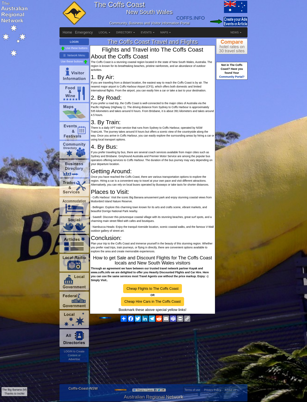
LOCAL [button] (104, 32)
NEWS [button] (235, 32)
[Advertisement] (152, 354)
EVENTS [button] (147, 32)
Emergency (84, 32)
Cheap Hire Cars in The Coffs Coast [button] (152, 302)
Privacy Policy (212, 389)
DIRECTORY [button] (125, 32)
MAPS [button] (165, 32)
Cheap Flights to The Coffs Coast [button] (152, 289)
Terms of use (192, 389)
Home (67, 32)
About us (230, 389)
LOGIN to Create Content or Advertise (74, 355)
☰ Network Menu (74, 55)
